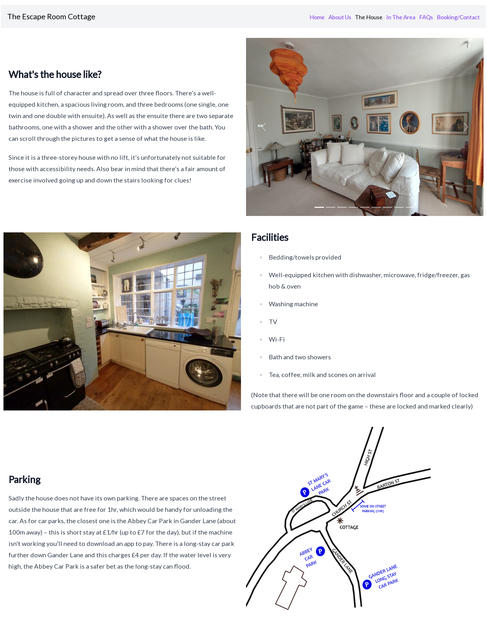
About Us (339, 17)
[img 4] (365, 207)
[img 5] (376, 207)
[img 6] (387, 207)
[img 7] (399, 207)
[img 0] (319, 207)
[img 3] (353, 207)
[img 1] (330, 207)
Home (317, 17)
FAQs (426, 17)
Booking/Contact (458, 17)
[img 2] (342, 207)
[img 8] (410, 207)
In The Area (400, 17)
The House (368, 17)
